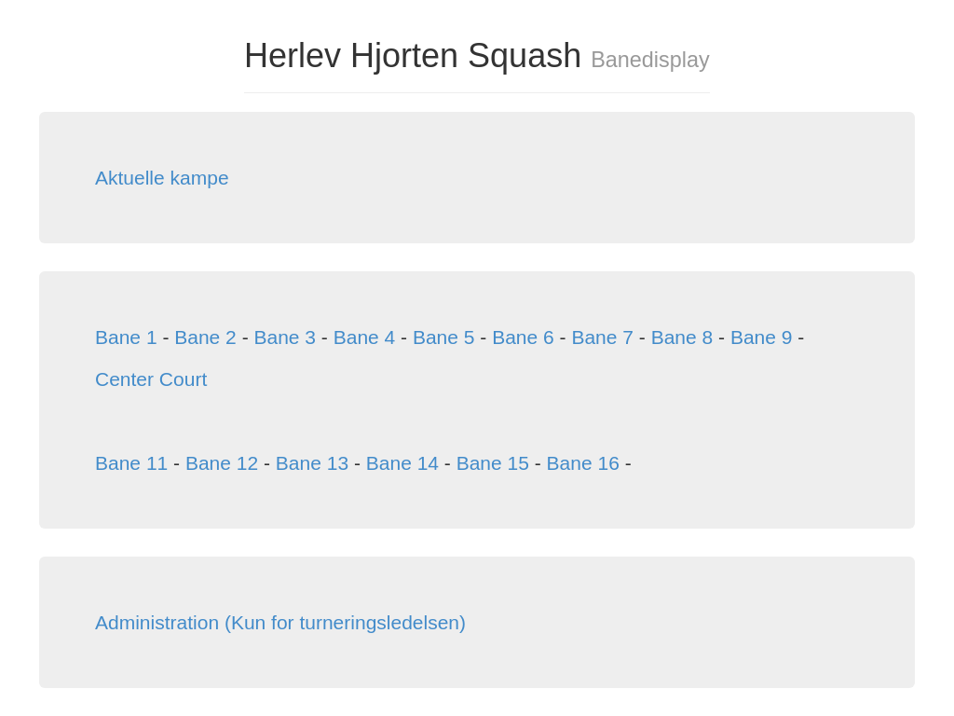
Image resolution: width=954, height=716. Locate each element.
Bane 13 (312, 463)
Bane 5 (444, 337)
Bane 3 (284, 337)
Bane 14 (402, 463)
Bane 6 (523, 337)
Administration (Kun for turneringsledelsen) (280, 622)
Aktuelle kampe (162, 177)
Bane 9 (761, 337)
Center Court (151, 379)
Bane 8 (682, 337)
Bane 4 (365, 337)
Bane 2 (205, 337)
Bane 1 (126, 337)
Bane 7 (602, 337)
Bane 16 (583, 463)
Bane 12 (221, 463)
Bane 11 (131, 463)
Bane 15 (493, 463)
